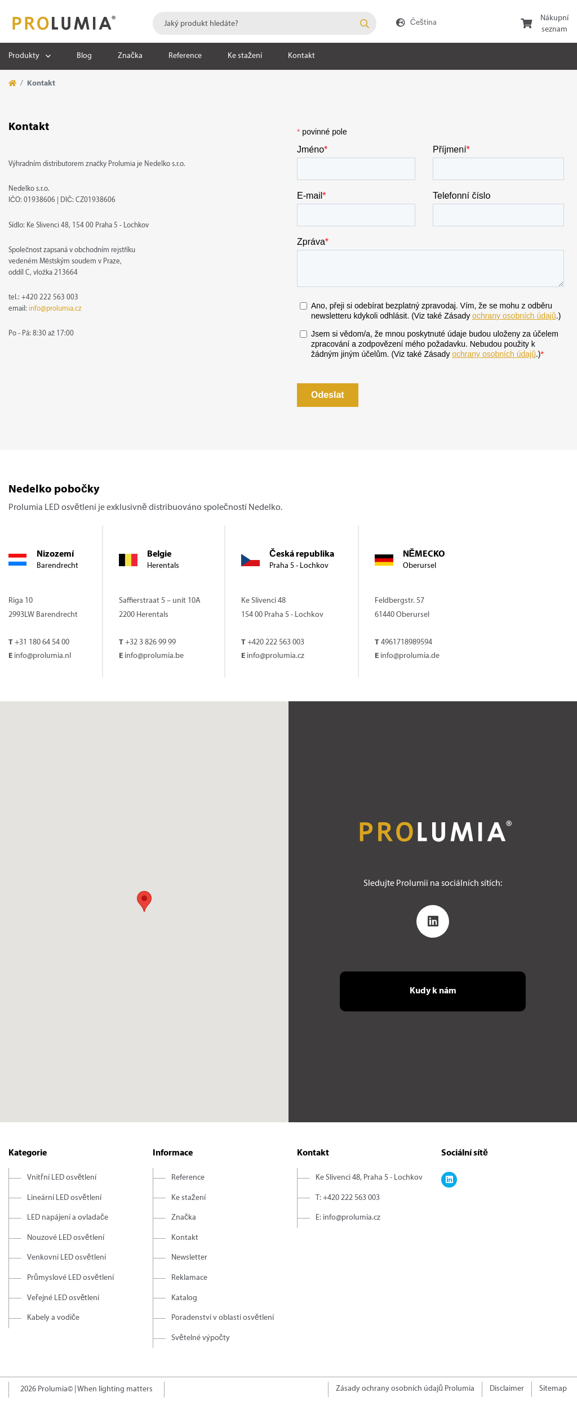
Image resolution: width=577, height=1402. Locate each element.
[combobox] (264, 23)
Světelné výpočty (200, 1338)
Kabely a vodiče (53, 1318)
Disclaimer (507, 1389)
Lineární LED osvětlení (64, 1198)
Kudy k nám (433, 991)
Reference (185, 56)
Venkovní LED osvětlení (66, 1257)
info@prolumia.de (410, 656)
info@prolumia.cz (55, 309)
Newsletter (189, 1257)
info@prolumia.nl (42, 656)
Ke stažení (245, 56)
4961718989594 (406, 642)
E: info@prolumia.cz (348, 1217)
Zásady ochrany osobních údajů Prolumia (405, 1389)
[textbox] (264, 23)
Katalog (184, 1298)
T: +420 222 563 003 (348, 1198)
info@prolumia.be (154, 656)
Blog (84, 56)
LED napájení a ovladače (67, 1217)
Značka (130, 56)
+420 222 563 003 (275, 642)
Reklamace (189, 1278)
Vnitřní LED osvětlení (61, 1177)
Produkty (23, 56)
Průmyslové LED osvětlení (70, 1278)
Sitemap (553, 1389)
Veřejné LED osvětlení (63, 1298)
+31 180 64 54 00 (42, 642)
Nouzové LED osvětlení (65, 1238)
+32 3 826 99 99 (150, 642)
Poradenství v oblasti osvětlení (222, 1318)
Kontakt (301, 56)
